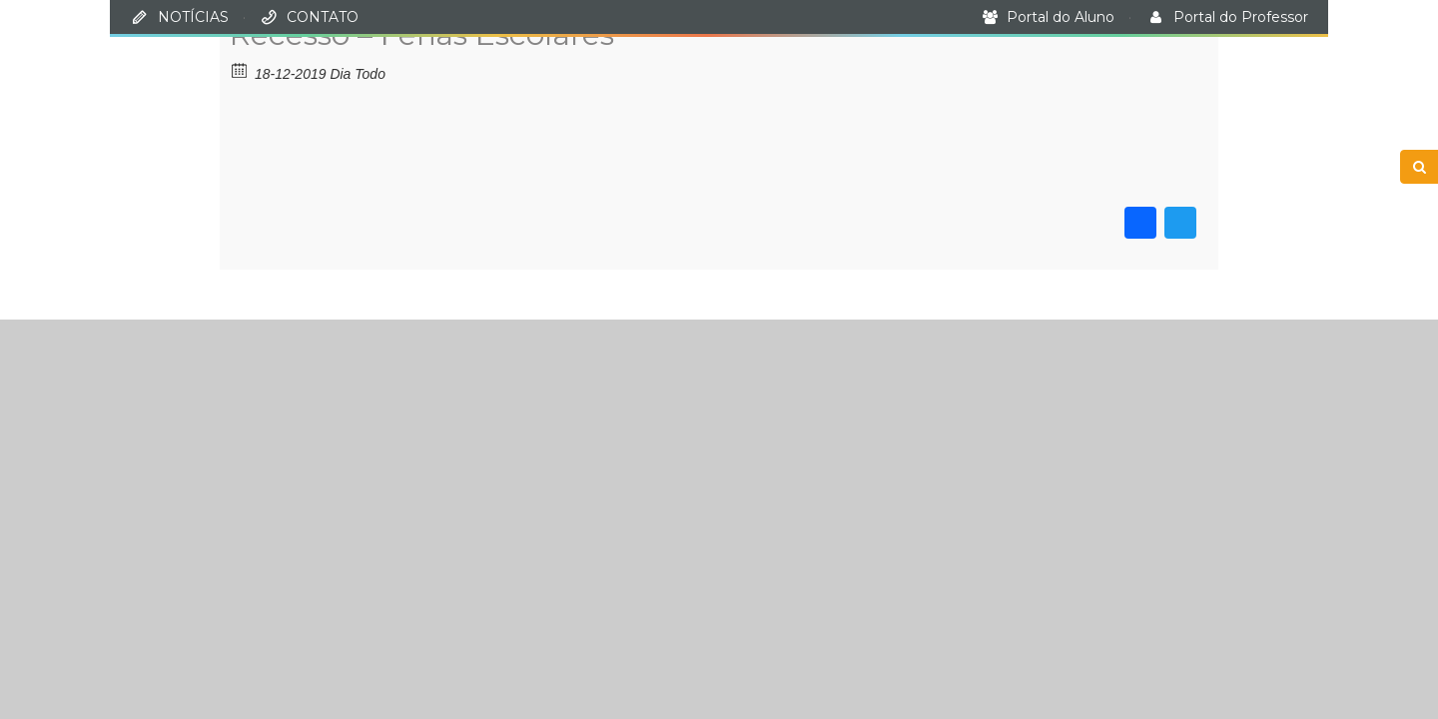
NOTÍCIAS (193, 17)
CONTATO (323, 17)
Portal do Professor (1240, 17)
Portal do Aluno (1060, 17)
